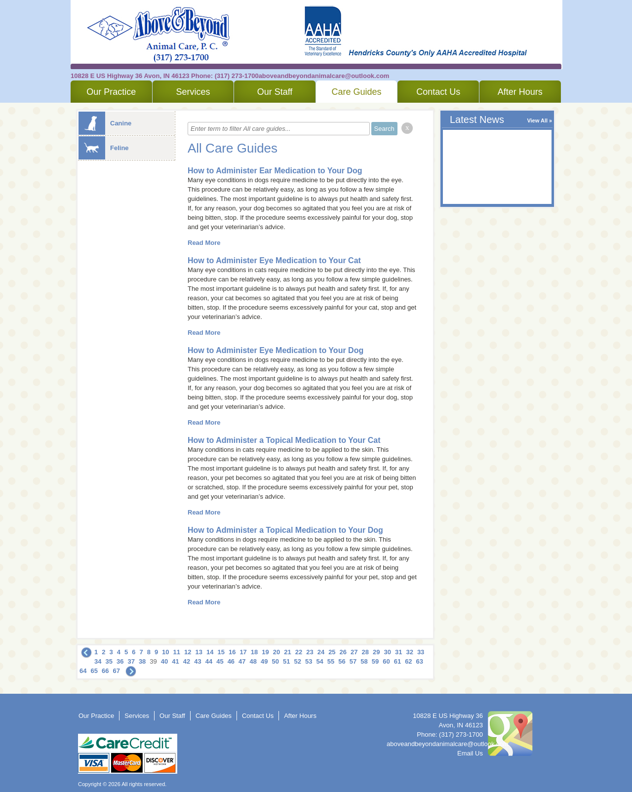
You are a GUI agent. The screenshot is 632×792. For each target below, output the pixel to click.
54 (319, 661)
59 (375, 661)
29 (376, 652)
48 (253, 661)
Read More (204, 242)
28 (365, 652)
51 (286, 661)
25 (331, 652)
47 (241, 661)
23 (309, 652)
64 (82, 670)
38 (142, 661)
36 (120, 661)
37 (130, 661)
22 (298, 652)
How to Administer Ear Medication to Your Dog (275, 170)
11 (176, 652)
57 (353, 661)
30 (387, 652)
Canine (105, 123)
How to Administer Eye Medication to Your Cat (274, 260)
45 (219, 661)
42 (186, 661)
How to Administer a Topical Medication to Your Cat (284, 440)
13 (199, 652)
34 (97, 661)
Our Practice (111, 92)
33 (420, 652)
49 (264, 661)
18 (254, 652)
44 (208, 661)
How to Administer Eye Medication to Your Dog (275, 350)
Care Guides (357, 92)
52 (297, 661)
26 (343, 652)
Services (193, 92)
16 (232, 652)
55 (330, 661)
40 (164, 661)
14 (209, 652)
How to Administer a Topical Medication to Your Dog (285, 530)
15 (220, 652)
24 (320, 652)
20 (276, 652)
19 (265, 652)
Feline (104, 147)
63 (419, 661)
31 (398, 652)
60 (386, 661)
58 (363, 661)
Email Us (470, 753)
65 (93, 670)
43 (197, 661)
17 (242, 652)
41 (175, 661)
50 (275, 661)
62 (408, 661)
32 (409, 652)
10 (165, 652)
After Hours (520, 92)
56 (341, 661)
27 (354, 652)
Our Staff (275, 92)
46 (231, 661)
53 (308, 661)
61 (397, 661)
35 (108, 661)
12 (187, 652)
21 (287, 652)
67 (116, 670)
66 (105, 670)
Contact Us (438, 92)
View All (537, 120)
